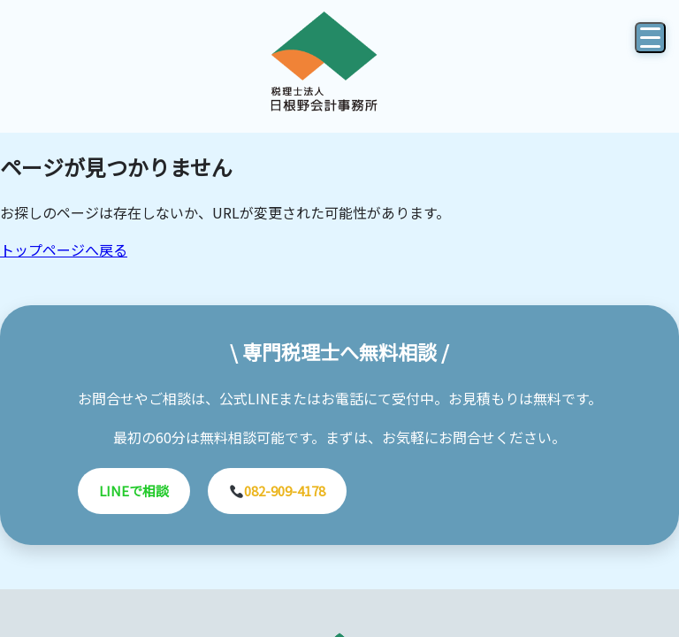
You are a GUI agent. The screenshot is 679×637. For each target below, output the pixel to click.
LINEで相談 (134, 490)
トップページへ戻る (63, 249)
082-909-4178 (277, 490)
